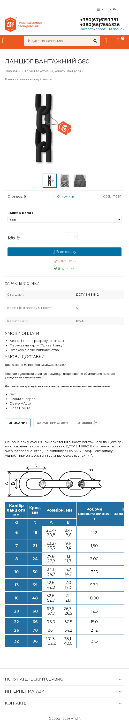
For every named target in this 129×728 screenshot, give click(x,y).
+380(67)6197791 (99, 19)
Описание (17, 423)
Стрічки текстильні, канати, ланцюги (51, 71)
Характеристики (52, 423)
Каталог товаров (3, 41)
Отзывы (87, 423)
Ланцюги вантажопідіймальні (28, 79)
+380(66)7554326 (100, 24)
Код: (107, 196)
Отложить (64, 196)
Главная (11, 71)
